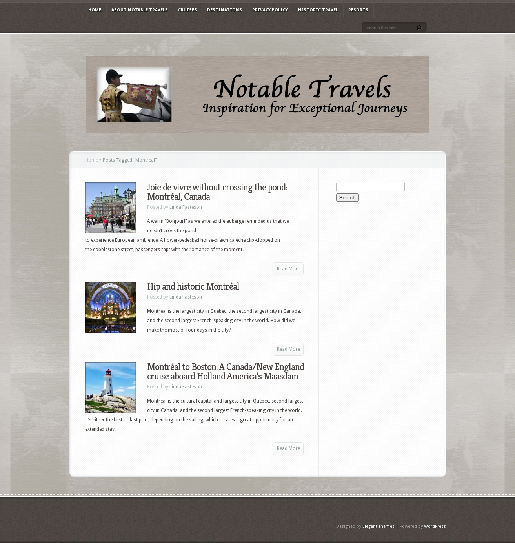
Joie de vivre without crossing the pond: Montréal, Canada (217, 191)
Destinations (224, 10)
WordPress (435, 526)
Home (94, 10)
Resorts (358, 10)
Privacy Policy (270, 10)
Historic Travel (318, 10)
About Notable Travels (139, 10)
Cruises (187, 10)
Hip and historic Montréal (193, 286)
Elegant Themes (378, 526)
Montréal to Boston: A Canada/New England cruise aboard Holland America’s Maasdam (225, 371)
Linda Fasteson (185, 207)
